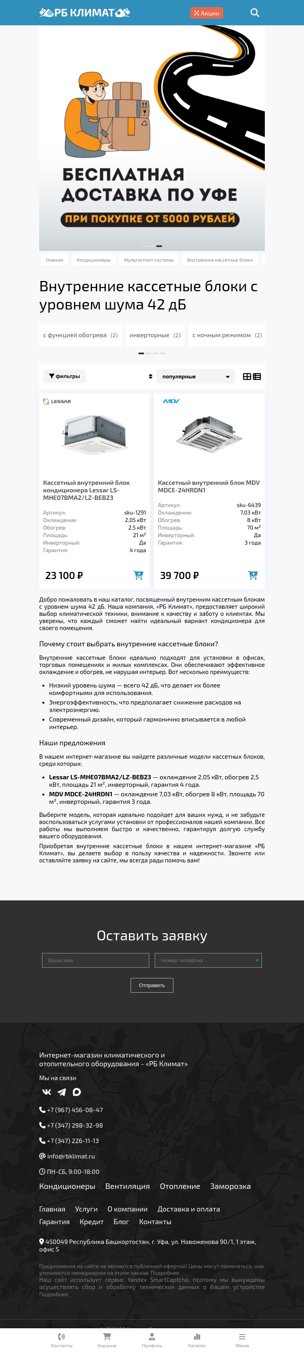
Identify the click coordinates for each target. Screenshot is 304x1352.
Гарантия (54, 1221)
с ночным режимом (227, 334)
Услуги (86, 1208)
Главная (52, 1208)
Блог (121, 1221)
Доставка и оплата (189, 1208)
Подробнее (164, 1272)
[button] (145, 246)
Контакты (155, 1221)
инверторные (154, 334)
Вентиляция (127, 1186)
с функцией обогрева (80, 334)
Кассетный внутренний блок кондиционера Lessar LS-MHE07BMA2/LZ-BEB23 (86, 490)
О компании (128, 1208)
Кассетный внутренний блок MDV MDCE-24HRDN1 (209, 486)
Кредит (92, 1221)
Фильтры (64, 376)
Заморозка (230, 1186)
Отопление (180, 1186)
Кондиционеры (67, 1186)
